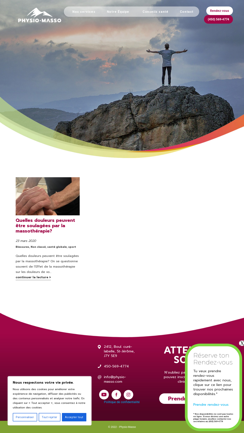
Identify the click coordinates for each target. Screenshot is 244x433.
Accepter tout (74, 417)
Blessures (22, 247)
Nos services (83, 12)
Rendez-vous (219, 11)
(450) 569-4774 (218, 19)
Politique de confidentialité (122, 402)
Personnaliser (25, 417)
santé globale (57, 247)
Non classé (38, 247)
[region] (50, 400)
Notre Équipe (118, 12)
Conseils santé (155, 12)
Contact (186, 12)
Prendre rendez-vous (211, 404)
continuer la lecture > (33, 277)
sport (72, 247)
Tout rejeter (49, 417)
